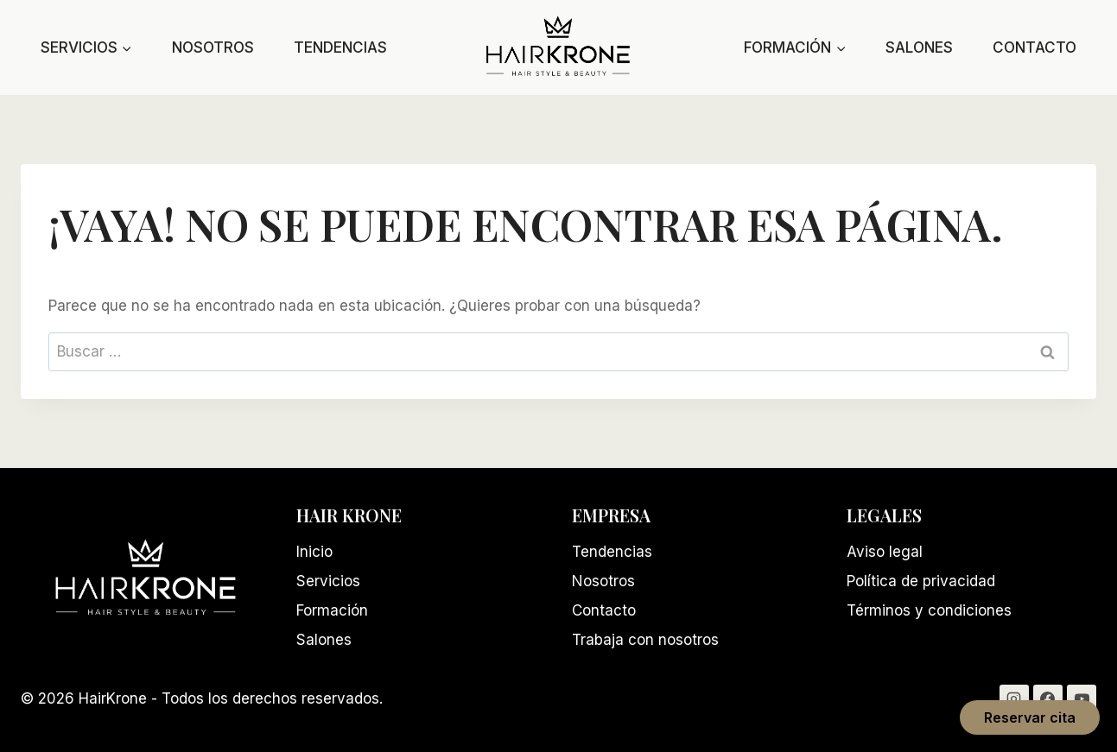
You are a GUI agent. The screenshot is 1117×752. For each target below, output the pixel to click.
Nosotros (213, 47)
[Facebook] (1048, 699)
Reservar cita (1030, 717)
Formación (332, 610)
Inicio (314, 551)
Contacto (1034, 47)
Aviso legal (885, 551)
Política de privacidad (921, 581)
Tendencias (340, 47)
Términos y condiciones (929, 610)
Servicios (328, 581)
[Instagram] (1014, 699)
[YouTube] (1081, 699)
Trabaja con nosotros (645, 639)
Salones (919, 47)
